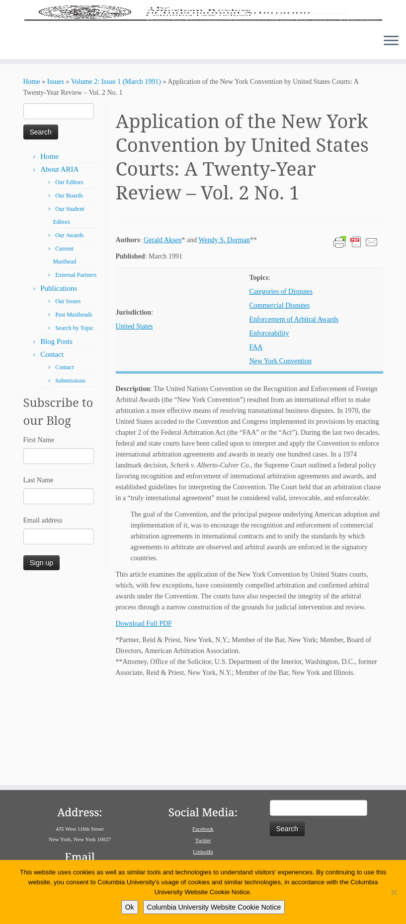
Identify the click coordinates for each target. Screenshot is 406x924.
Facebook (203, 829)
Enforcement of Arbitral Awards (294, 410)
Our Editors (69, 273)
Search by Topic (74, 419)
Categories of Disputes (281, 383)
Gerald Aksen (163, 331)
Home (31, 173)
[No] (394, 892)
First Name (39, 531)
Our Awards (69, 326)
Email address (43, 611)
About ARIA (59, 260)
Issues (55, 173)
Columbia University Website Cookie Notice (214, 907)
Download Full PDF (144, 715)
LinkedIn (203, 852)
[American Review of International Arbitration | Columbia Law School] (203, 58)
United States (134, 417)
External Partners (75, 366)
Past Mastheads (73, 405)
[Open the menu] (391, 132)
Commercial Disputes (279, 396)
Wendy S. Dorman (223, 331)
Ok (129, 907)
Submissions (70, 471)
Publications (58, 380)
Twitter (203, 840)
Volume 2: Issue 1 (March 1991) (116, 173)
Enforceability (269, 424)
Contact (52, 446)
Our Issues (68, 392)
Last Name (38, 571)
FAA (256, 438)
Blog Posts (56, 433)
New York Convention (280, 452)
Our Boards (69, 286)
